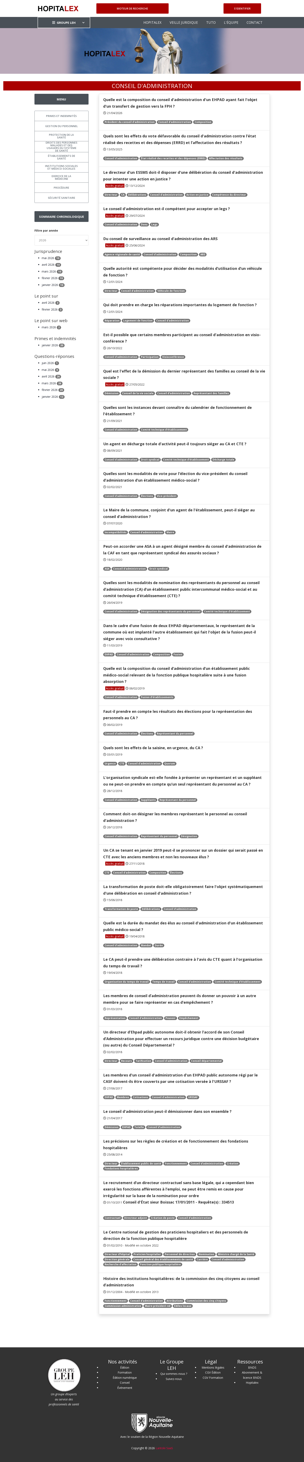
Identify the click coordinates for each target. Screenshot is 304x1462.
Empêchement (188, 1018)
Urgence (110, 763)
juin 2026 (50, 363)
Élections (147, 496)
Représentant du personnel (175, 733)
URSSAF (193, 1097)
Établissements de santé (61, 157)
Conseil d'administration (174, 122)
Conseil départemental (206, 1061)
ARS (202, 254)
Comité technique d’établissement (164, 429)
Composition (203, 122)
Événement (124, 1388)
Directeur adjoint (135, 1218)
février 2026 (53, 278)
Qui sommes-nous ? (173, 1374)
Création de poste (163, 1218)
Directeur (111, 194)
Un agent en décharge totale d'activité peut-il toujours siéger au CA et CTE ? (174, 443)
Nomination (206, 1254)
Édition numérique (125, 1378)
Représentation (115, 1018)
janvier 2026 (53, 285)
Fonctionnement (176, 1163)
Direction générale (117, 1259)
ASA (107, 568)
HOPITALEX (152, 22)
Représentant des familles (211, 393)
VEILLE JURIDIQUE (184, 22)
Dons (144, 224)
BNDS (252, 1367)
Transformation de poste (121, 909)
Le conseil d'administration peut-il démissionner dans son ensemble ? (167, 1111)
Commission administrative (123, 1306)
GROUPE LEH (64, 22)
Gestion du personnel (61, 126)
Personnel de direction (180, 1254)
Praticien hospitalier (147, 1254)
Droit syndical (150, 459)
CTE (121, 763)
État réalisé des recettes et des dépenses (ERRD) (173, 158)
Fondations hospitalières (121, 1168)
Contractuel (113, 1218)
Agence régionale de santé (122, 254)
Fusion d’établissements (157, 697)
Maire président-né (157, 1306)
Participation (150, 357)
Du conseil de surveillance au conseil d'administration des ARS (160, 238)
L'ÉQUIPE (231, 22)
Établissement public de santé (141, 1163)
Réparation (112, 320)
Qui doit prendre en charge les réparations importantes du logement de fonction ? (180, 304)
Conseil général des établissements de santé (163, 1259)
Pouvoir (171, 1018)
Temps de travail (163, 981)
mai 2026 (51, 258)
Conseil (125, 1383)
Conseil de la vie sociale (138, 393)
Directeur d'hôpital (117, 1254)
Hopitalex (252, 1383)
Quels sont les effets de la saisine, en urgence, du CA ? (153, 747)
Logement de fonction (138, 320)
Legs (154, 224)
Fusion (178, 654)
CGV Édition (213, 1372)
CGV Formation (213, 1378)
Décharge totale (223, 459)
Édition (124, 1367)
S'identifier (242, 8)
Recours (126, 1061)
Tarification (143, 1061)
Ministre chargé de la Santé (236, 1254)
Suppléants (148, 800)
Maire (170, 532)
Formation (125, 1372)
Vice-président (166, 496)
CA (122, 194)
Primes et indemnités (61, 116)
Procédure (61, 187)
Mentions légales (213, 1367)
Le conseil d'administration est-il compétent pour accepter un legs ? (166, 208)
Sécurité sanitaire (61, 198)
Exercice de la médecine (61, 177)
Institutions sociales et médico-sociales (61, 167)
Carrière (202, 1259)
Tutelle (139, 1127)
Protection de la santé (61, 136)
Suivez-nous (174, 1379)
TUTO (211, 22)
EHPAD (109, 654)
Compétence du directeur (229, 194)
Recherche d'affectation (120, 1264)
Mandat (146, 945)
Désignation (189, 836)
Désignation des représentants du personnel (170, 611)
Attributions (175, 1300)
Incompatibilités (116, 532)
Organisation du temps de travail (127, 981)
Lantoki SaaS (164, 1448)
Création (232, 1163)
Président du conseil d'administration (130, 122)
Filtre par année (46, 230)
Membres (123, 1097)
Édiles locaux (182, 1306)
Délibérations (137, 194)
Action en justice (197, 194)
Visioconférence (173, 357)
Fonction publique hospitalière (160, 1264)
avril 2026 (51, 265)
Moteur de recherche (132, 8)
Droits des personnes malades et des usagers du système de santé (61, 146)
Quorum (169, 763)
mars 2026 (52, 271)
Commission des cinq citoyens (206, 1300)
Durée (159, 945)
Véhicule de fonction (171, 291)
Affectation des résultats (225, 158)
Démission (111, 393)
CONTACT (255, 22)
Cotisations (140, 1097)
